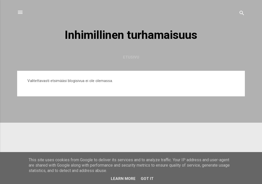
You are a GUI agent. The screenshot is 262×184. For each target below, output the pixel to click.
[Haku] (242, 14)
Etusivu (131, 57)
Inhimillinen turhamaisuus (131, 35)
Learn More (123, 178)
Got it (147, 178)
